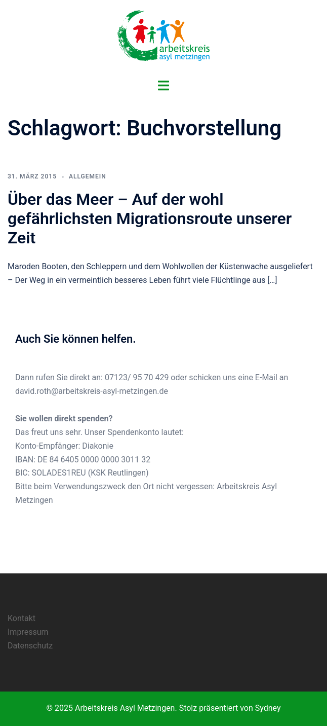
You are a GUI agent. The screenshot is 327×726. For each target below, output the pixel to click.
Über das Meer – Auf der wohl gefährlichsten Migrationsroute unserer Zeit (150, 219)
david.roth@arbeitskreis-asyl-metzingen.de (91, 391)
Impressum (28, 632)
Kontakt (21, 618)
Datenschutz (30, 645)
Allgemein (87, 176)
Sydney (268, 708)
